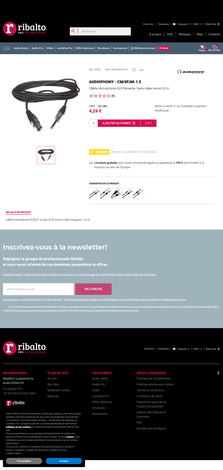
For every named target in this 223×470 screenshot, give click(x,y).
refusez (70, 436)
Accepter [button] (64, 461)
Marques (185, 18)
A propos (155, 18)
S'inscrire (148, 8)
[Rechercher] (100, 15)
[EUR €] (197, 8)
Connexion (163, 8)
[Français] (182, 8)
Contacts (214, 18)
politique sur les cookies (18, 427)
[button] (7, 32)
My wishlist (214, 33)
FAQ (170, 18)
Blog (199, 18)
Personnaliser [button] (24, 461)
